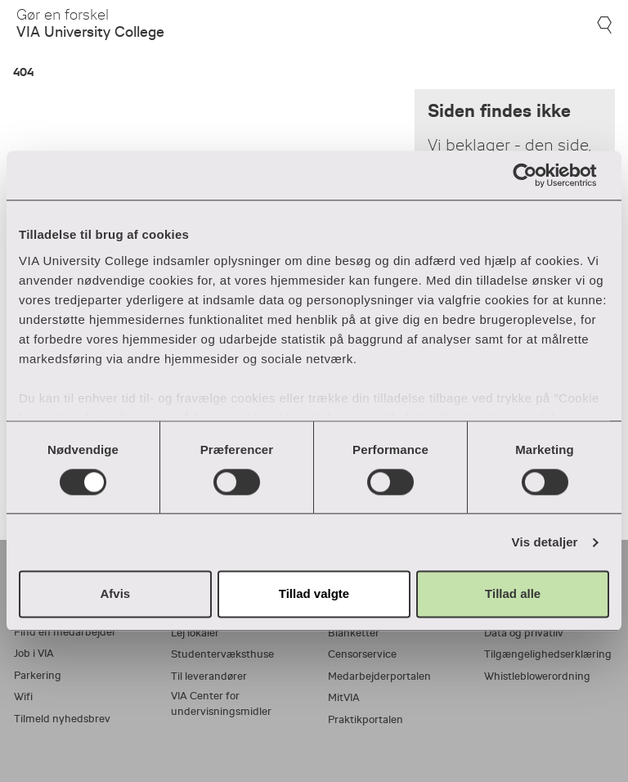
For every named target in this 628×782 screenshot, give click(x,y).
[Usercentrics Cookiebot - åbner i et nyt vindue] (537, 175)
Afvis (115, 594)
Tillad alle (513, 594)
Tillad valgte (314, 594)
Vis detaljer (545, 542)
